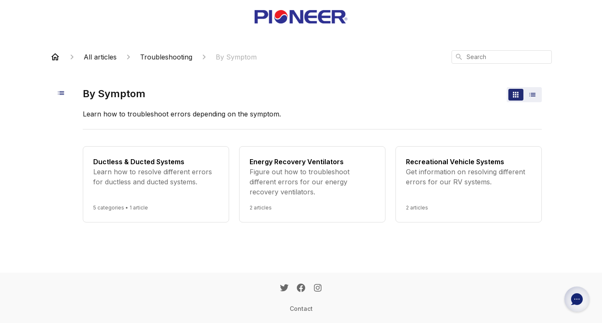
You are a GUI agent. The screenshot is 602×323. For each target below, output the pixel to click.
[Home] (55, 57)
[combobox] (502, 57)
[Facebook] (301, 289)
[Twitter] (284, 289)
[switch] (524, 94)
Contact (301, 308)
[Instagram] (318, 289)
